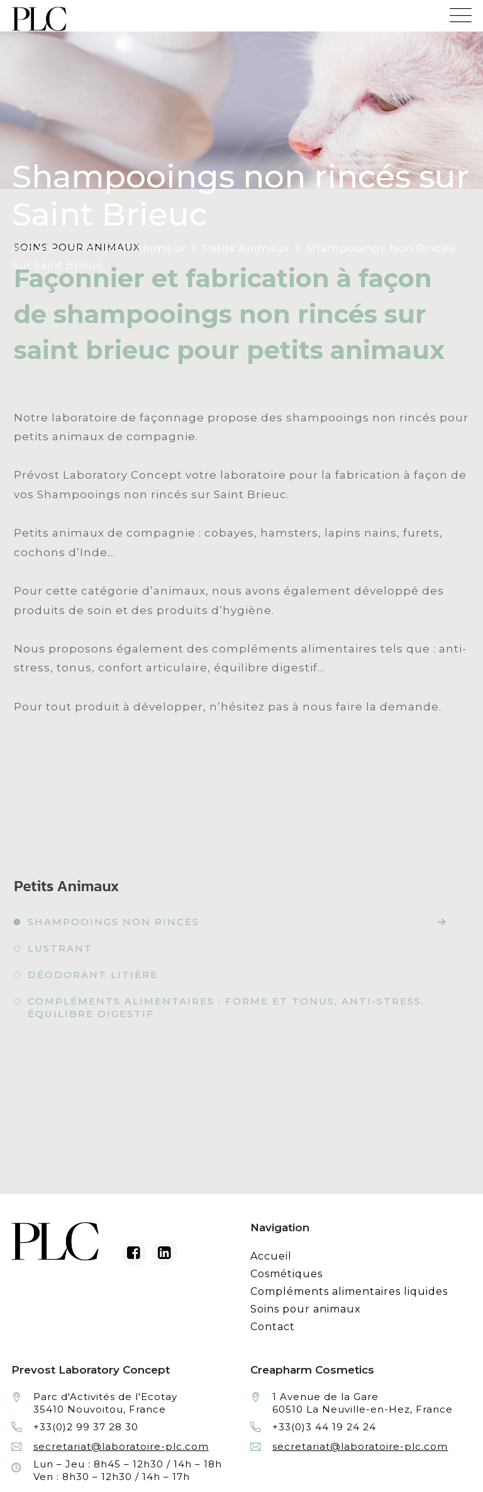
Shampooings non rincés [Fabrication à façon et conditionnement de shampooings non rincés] (113, 922)
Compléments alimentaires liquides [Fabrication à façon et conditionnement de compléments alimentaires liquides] (349, 1291)
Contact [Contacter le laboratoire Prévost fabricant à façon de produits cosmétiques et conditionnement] (272, 1327)
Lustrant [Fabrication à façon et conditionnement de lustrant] (60, 948)
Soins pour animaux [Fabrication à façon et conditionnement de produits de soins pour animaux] (305, 1309)
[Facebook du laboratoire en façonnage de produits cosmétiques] (134, 1252)
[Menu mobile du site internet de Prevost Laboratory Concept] (460, 12)
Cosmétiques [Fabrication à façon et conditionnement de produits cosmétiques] (286, 1274)
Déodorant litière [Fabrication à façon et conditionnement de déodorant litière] (93, 975)
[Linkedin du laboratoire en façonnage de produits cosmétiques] (164, 1252)
